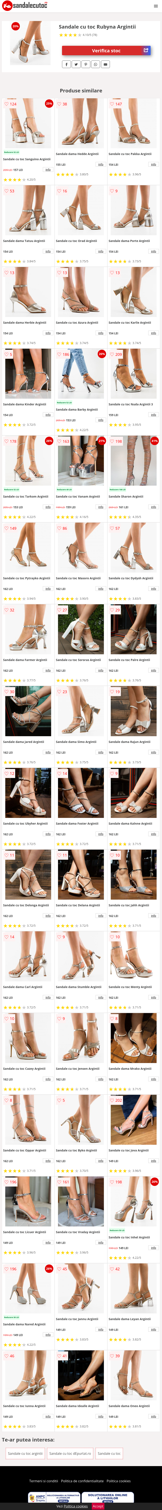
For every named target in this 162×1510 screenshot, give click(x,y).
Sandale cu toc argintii (25, 1453)
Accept (98, 1506)
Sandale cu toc (109, 1453)
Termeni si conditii (43, 1481)
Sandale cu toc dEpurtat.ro (70, 1453)
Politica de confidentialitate (82, 1481)
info (48, 169)
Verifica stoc (121, 50)
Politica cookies (119, 1481)
